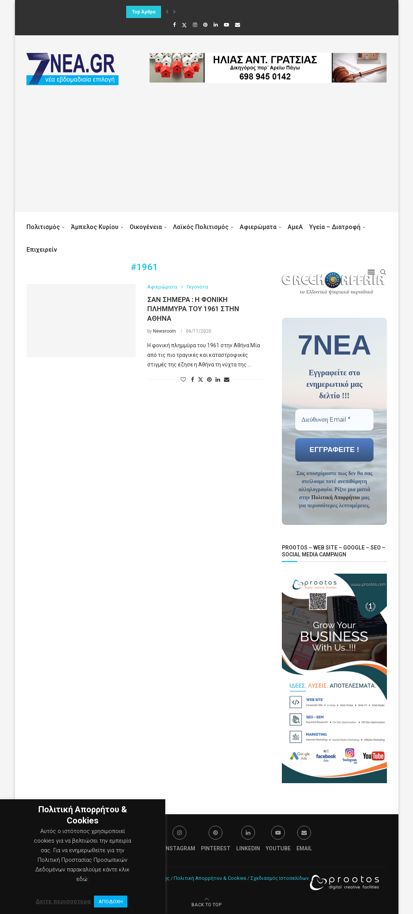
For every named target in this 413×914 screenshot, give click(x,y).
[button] (167, 12)
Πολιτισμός (43, 227)
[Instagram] (195, 25)
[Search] (383, 272)
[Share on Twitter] (200, 379)
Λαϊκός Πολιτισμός (201, 227)
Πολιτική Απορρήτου (335, 497)
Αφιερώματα (258, 227)
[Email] (237, 25)
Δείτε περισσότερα (63, 901)
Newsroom (164, 331)
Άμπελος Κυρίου (94, 227)
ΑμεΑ (295, 227)
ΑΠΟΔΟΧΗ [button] (111, 901)
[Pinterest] (205, 25)
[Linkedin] (216, 25)
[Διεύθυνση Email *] (334, 419)
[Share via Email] (226, 379)
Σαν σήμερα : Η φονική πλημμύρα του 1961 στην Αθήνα (193, 308)
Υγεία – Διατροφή (334, 227)
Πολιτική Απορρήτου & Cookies (210, 877)
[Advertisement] (206, 158)
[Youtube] (226, 25)
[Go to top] (206, 904)
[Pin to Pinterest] (209, 379)
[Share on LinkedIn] (218, 379)
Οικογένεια (146, 227)
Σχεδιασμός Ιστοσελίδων (279, 877)
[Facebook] (174, 25)
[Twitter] (184, 25)
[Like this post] (183, 379)
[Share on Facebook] (192, 379)
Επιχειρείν (41, 249)
